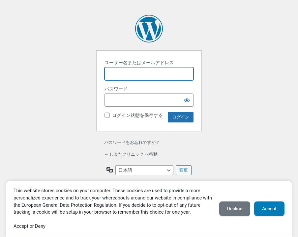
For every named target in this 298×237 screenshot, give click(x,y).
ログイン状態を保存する (137, 115)
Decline (234, 208)
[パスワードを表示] (187, 100)
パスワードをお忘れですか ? (131, 142)
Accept (269, 208)
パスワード (116, 89)
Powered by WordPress (149, 28)
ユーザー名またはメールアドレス (139, 62)
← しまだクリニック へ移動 (131, 154)
